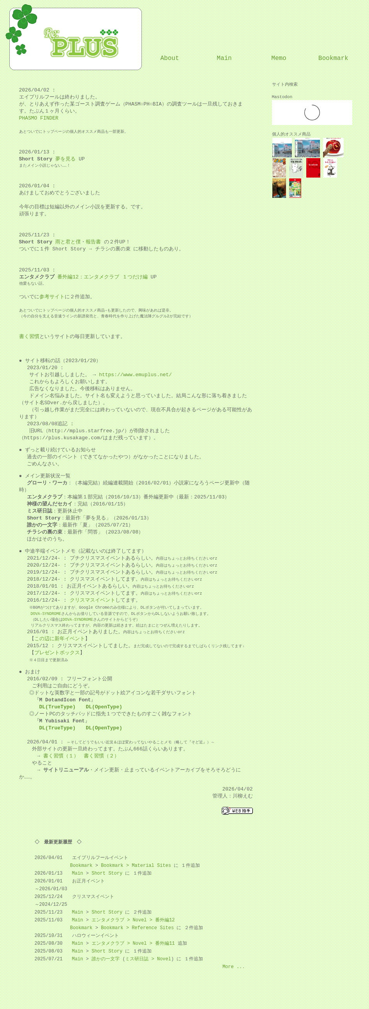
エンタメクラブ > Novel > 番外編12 (133, 920)
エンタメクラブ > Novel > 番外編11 (133, 943)
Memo (278, 58)
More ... (233, 966)
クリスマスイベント (92, 600)
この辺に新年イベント (59, 639)
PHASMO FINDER (38, 118)
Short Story (107, 873)
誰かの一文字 (106, 959)
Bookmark (333, 58)
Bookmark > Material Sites (136, 865)
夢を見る (65, 159)
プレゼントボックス (57, 653)
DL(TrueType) (57, 707)
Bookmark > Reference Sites (137, 927)
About (169, 58)
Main (224, 58)
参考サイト (52, 297)
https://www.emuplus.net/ (135, 375)
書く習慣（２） (101, 756)
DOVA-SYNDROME (46, 613)
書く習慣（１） (61, 756)
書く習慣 (29, 336)
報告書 (93, 242)
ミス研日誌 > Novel (148, 959)
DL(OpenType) (104, 707)
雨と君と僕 (68, 242)
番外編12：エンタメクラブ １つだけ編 (102, 277)
